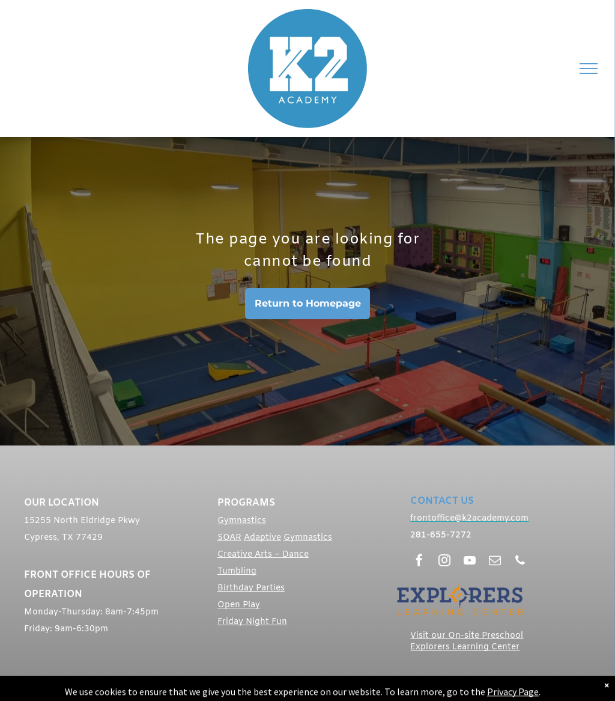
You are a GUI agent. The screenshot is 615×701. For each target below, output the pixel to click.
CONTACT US (442, 501)
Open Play (238, 605)
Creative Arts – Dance (263, 554)
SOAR (229, 537)
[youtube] (470, 561)
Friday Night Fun (252, 622)
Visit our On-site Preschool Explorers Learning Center (466, 641)
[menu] (588, 68)
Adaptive (262, 537)
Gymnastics (241, 521)
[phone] (520, 561)
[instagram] (444, 561)
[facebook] (419, 561)
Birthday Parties (251, 588)
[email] (495, 561)
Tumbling (236, 571)
